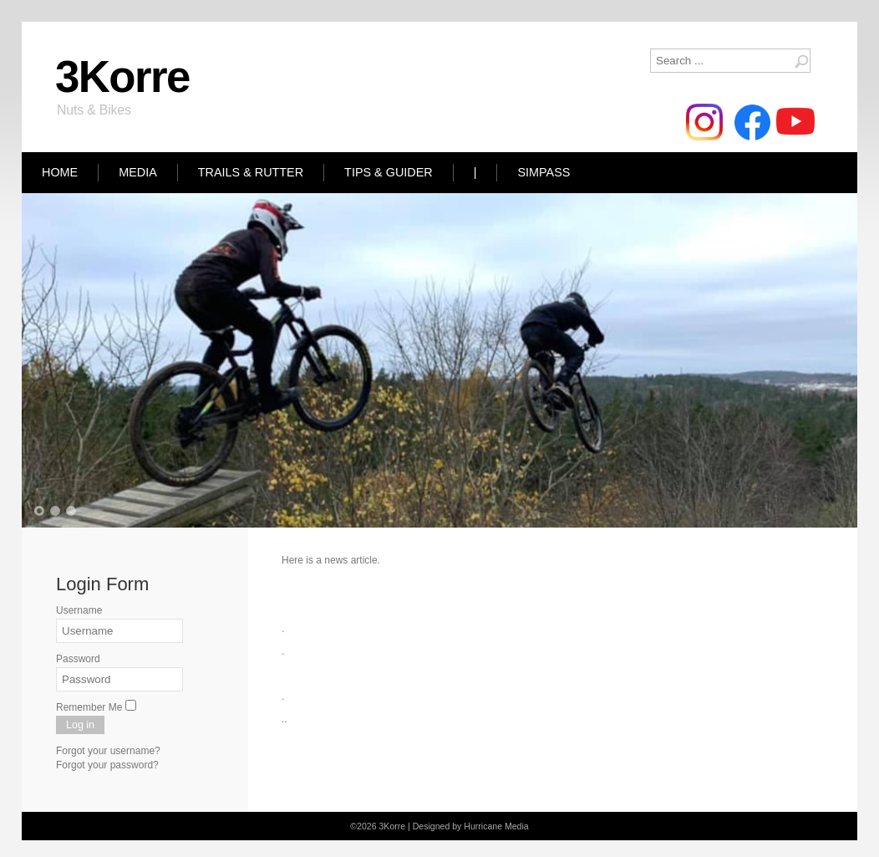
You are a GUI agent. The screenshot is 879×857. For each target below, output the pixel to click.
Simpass (543, 172)
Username (79, 610)
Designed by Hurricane (459, 826)
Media (138, 172)
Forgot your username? (108, 751)
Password (78, 659)
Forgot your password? (107, 765)
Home (60, 172)
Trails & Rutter (250, 172)
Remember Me (89, 707)
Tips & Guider (388, 172)
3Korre (122, 76)
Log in (80, 725)
